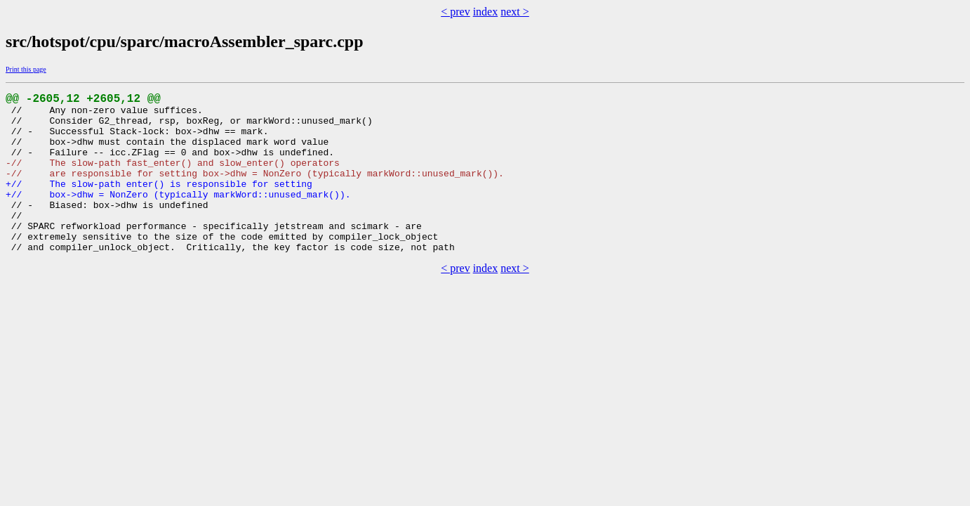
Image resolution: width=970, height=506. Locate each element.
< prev (455, 12)
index (485, 12)
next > (514, 12)
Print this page (26, 69)
